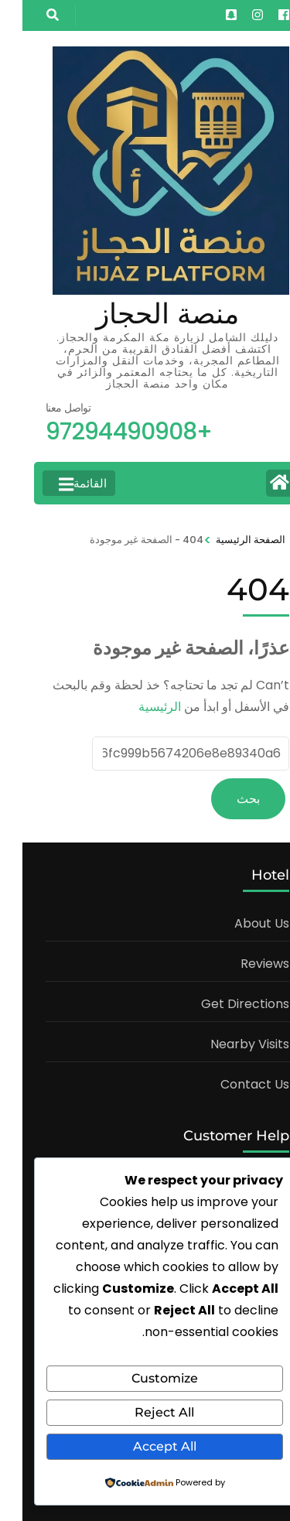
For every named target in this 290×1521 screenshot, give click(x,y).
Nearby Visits (227, 1044)
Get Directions (223, 1004)
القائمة (60, 483)
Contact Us (232, 1084)
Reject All (142, 1412)
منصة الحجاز (145, 313)
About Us (239, 923)
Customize (142, 1378)
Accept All (142, 1446)
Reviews (242, 963)
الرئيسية (137, 707)
